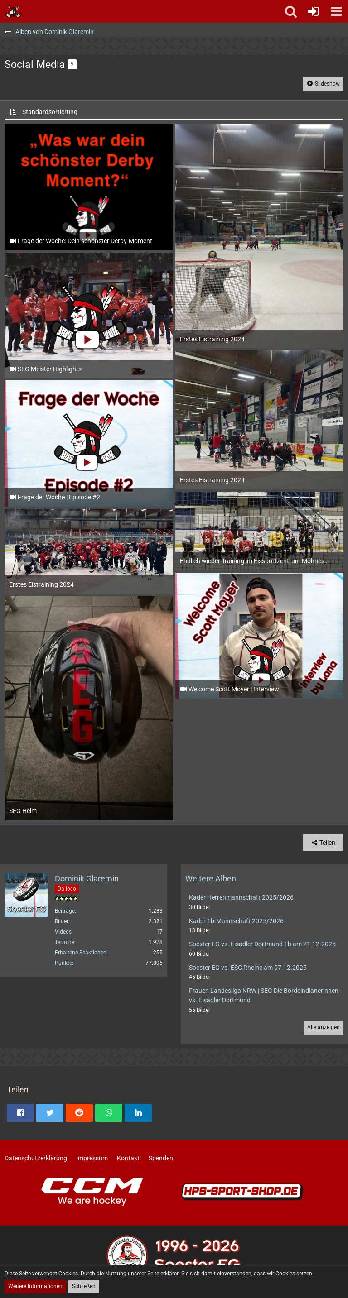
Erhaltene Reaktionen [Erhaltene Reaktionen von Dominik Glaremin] (80, 952)
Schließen (84, 1286)
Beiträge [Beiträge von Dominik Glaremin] (65, 911)
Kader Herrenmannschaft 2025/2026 (241, 897)
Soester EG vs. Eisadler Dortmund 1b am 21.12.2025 (262, 944)
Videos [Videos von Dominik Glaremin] (63, 932)
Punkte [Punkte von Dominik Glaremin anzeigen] (63, 963)
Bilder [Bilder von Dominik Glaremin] (61, 921)
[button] (336, 11)
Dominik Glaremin (87, 878)
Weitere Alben (210, 878)
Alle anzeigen (323, 1027)
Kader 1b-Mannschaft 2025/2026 (236, 920)
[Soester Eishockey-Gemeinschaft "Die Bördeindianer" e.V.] (13, 11)
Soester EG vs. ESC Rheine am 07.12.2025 (248, 967)
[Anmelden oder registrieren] (313, 11)
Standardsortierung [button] (49, 111)
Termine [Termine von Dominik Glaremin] (64, 942)
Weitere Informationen (35, 1286)
